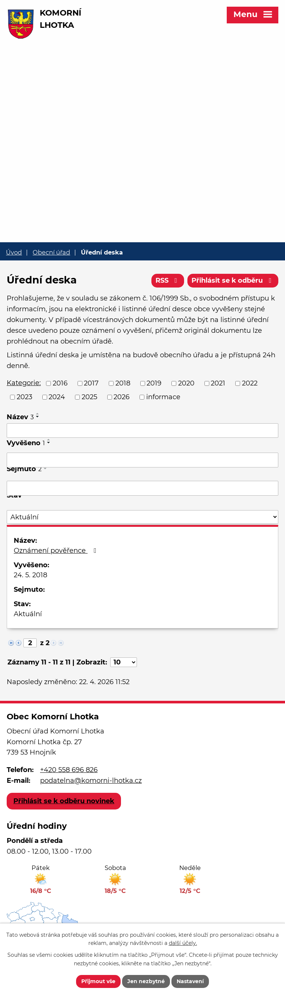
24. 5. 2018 (30, 575)
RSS (167, 280)
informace (163, 397)
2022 (250, 383)
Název (20, 417)
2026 (122, 397)
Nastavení (190, 981)
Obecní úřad (51, 252)
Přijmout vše (98, 981)
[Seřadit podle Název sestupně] (38, 416)
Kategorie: (24, 383)
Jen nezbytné (146, 981)
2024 (57, 397)
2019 (154, 383)
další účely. (183, 943)
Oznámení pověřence (56, 550)
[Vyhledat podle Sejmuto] (142, 488)
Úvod (14, 252)
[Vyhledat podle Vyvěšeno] (142, 460)
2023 (24, 397)
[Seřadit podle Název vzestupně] (38, 413)
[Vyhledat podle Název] (142, 430)
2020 (186, 383)
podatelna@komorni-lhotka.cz (91, 780)
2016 (60, 383)
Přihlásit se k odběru (233, 280)
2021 (218, 383)
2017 (91, 383)
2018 (122, 383)
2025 (89, 397)
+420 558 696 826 (69, 770)
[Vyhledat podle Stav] (142, 517)
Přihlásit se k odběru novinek (63, 801)
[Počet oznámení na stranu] (123, 662)
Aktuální (28, 614)
